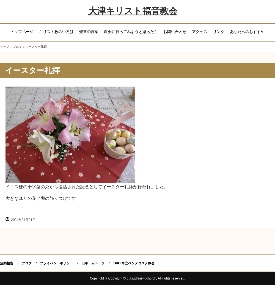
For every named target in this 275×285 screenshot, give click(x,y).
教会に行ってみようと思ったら (131, 31)
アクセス (199, 31)
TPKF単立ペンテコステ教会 (134, 263)
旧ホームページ (93, 263)
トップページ (22, 31)
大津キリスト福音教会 (132, 11)
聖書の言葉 (88, 31)
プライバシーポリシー (56, 263)
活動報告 (6, 263)
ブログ (27, 263)
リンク (218, 31)
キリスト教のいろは (56, 31)
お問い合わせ (174, 31)
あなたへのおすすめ (247, 31)
